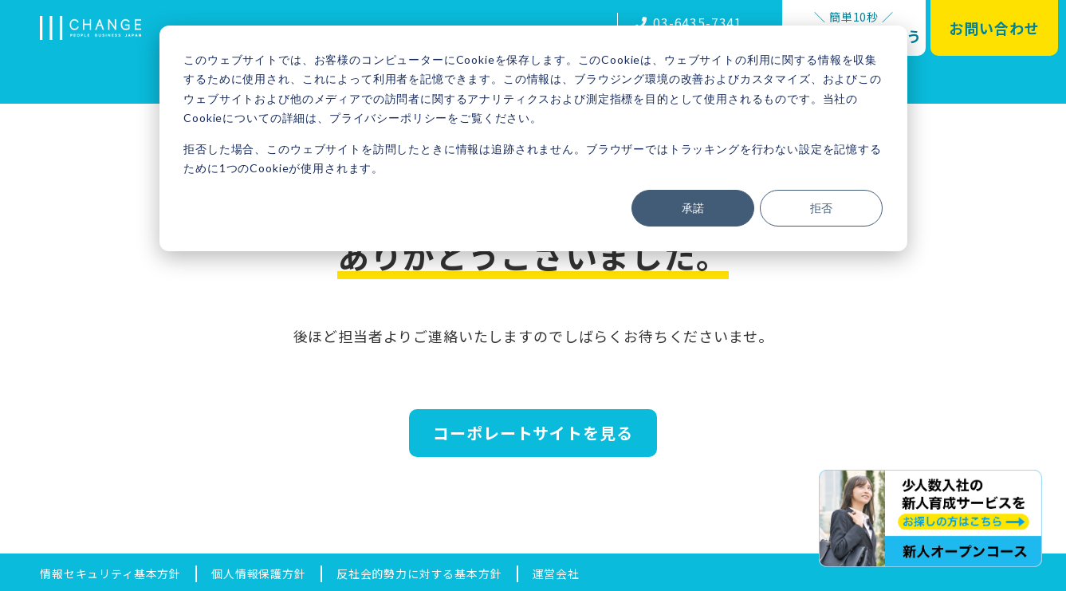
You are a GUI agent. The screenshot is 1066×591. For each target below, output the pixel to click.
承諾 (693, 208)
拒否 (821, 208)
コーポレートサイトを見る (532, 432)
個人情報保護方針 (258, 573)
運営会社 (556, 573)
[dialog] (533, 138)
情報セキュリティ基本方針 (110, 573)
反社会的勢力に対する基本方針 (419, 573)
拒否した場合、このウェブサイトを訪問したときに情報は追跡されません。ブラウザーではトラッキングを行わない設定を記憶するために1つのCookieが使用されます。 (532, 158)
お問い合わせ (994, 28)
